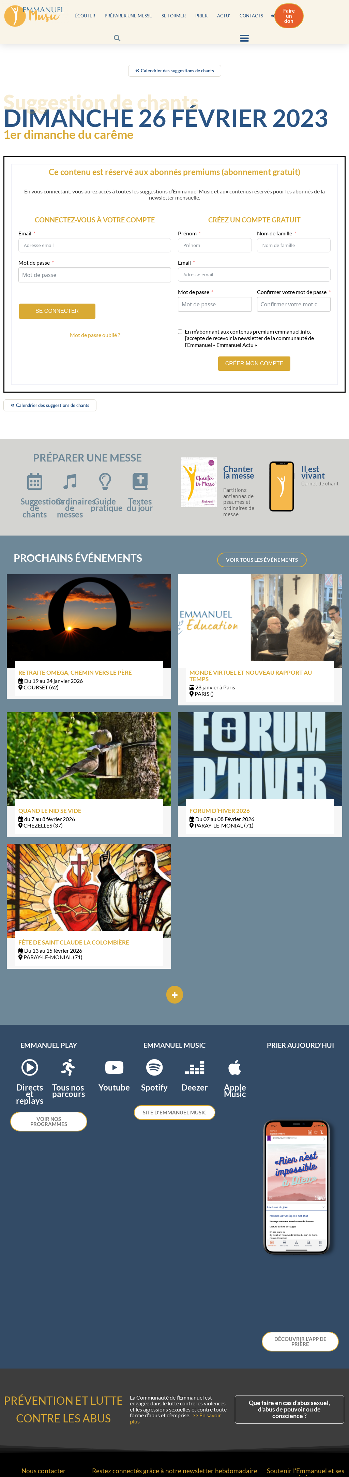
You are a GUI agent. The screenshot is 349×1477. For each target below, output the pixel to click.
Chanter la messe (238, 472)
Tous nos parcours (68, 1090)
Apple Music (235, 1090)
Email (24, 233)
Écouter (85, 15)
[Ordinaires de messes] (69, 481)
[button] (117, 38)
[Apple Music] (234, 1067)
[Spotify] (154, 1067)
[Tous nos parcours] (68, 1067)
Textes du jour (140, 504)
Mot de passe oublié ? (95, 335)
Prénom (187, 233)
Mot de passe (34, 262)
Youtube (114, 1087)
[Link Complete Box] (89, 636)
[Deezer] (194, 1067)
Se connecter (57, 311)
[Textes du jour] (140, 481)
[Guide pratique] (104, 481)
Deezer (194, 1087)
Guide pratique (107, 504)
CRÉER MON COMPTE (254, 363)
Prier (201, 15)
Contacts (251, 15)
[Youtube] (114, 1067)
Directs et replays (29, 1093)
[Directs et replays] (29, 1067)
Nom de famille (274, 233)
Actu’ (223, 15)
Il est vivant (313, 472)
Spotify (154, 1087)
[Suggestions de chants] (34, 481)
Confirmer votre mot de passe (292, 292)
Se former (174, 15)
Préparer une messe (128, 15)
